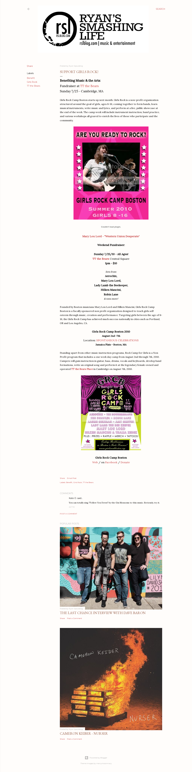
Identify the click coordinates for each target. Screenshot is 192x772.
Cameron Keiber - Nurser (84, 733)
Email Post (71, 478)
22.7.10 (72, 507)
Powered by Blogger (96, 758)
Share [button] (30, 66)
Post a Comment (68, 514)
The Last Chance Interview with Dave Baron (103, 612)
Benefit (31, 78)
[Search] (160, 9)
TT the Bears (33, 86)
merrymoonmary (104, 763)
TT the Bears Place (82, 368)
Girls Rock (32, 82)
